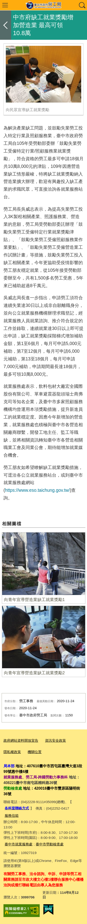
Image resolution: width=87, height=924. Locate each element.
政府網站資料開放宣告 (20, 740)
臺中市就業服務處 (18, 844)
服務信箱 (12, 816)
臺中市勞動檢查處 (50, 844)
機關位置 (35, 752)
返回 (5, 25)
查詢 (82, 5)
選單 (5, 5)
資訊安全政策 (55, 740)
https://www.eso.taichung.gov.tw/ (37, 490)
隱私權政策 (12, 752)
